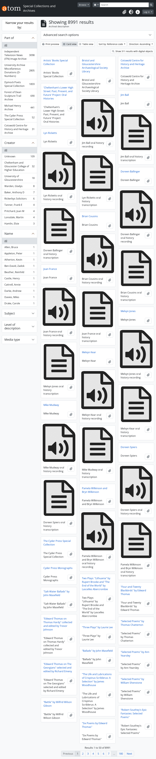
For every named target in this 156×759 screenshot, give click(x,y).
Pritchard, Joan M (19, 211)
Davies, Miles (19, 297)
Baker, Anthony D (19, 193)
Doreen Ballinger (130, 171)
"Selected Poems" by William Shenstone (132, 680)
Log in (147, 12)
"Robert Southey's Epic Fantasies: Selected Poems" (134, 713)
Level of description (12, 326)
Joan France (50, 269)
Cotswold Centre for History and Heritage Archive (19, 129)
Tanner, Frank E (19, 205)
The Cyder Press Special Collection (19, 117)
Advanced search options (61, 35)
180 (121, 753)
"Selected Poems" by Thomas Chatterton (132, 623)
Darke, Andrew (19, 291)
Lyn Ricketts (50, 133)
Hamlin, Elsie (19, 224)
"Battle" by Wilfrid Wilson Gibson (57, 703)
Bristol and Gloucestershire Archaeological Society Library (95, 66)
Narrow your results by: (19, 25)
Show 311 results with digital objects (132, 51)
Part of (9, 38)
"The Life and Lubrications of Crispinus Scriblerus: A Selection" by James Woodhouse (97, 680)
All (5, 45)
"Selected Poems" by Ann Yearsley (135, 653)
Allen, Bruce (19, 247)
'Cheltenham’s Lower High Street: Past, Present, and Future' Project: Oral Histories (58, 93)
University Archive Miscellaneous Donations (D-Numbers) (19, 70)
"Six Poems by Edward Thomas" (94, 725)
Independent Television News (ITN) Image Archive (19, 55)
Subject (9, 313)
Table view (86, 44)
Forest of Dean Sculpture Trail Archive (19, 95)
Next (129, 753)
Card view (69, 44)
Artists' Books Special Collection (55, 62)
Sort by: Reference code (111, 44)
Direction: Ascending (140, 44)
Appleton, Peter (19, 254)
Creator (9, 143)
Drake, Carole (19, 304)
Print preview (50, 44)
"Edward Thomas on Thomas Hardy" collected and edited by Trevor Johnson (57, 624)
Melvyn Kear (89, 352)
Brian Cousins (90, 216)
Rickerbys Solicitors (19, 199)
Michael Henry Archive (19, 107)
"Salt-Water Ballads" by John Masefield (56, 593)
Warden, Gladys (19, 186)
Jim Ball (125, 95)
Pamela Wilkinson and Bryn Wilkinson (94, 490)
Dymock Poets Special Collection (19, 84)
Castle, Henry (19, 279)
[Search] (124, 4)
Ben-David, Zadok (19, 266)
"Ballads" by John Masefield (97, 650)
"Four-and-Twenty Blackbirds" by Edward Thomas (133, 590)
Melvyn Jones (128, 311)
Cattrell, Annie (19, 285)
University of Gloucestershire (19, 178)
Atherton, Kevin (19, 260)
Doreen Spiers (129, 447)
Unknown (19, 157)
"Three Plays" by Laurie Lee (97, 627)
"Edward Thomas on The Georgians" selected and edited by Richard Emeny (57, 667)
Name (8, 233)
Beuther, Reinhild (19, 272)
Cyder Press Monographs (58, 568)
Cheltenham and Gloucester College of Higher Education (19, 166)
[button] (124, 12)
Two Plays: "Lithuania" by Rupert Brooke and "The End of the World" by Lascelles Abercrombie (96, 584)
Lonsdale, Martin (19, 218)
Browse (83, 4)
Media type (12, 339)
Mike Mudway (51, 405)
